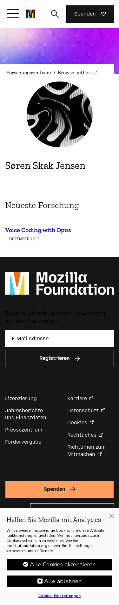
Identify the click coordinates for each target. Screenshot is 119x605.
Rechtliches (81, 435)
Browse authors (75, 72)
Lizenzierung (21, 398)
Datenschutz (83, 410)
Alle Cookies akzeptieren (63, 566)
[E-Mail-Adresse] (59, 338)
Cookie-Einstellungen (59, 598)
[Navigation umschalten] (13, 14)
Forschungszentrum (28, 72)
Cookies (77, 423)
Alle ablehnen (63, 583)
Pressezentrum (23, 430)
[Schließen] (111, 518)
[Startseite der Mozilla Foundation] (30, 14)
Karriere (77, 398)
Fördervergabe (23, 442)
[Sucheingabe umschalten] (55, 14)
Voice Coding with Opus (38, 230)
